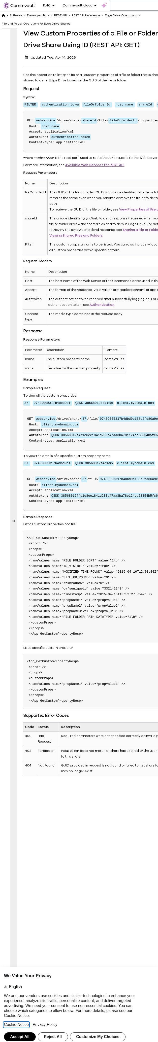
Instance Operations (26, 904)
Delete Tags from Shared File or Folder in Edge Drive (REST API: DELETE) (31, 506)
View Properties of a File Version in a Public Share (31, 810)
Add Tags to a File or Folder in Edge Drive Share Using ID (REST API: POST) (31, 279)
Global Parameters (26, 891)
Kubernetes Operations (26, 947)
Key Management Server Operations (28, 928)
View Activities (31, 834)
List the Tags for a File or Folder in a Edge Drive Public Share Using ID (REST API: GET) (30, 431)
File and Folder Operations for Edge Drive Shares (36, 24)
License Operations (26, 959)
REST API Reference (85, 15)
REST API (60, 15)
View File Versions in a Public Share (33, 780)
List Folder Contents (33, 544)
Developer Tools (38, 15)
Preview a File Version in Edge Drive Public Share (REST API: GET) (31, 691)
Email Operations (26, 846)
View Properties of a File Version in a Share (31, 753)
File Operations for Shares (29, 878)
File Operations (29, 868)
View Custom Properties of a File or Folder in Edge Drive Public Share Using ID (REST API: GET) (31, 141)
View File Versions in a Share (33, 730)
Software (16, 15)
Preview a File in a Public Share (32, 650)
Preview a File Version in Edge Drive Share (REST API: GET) (31, 613)
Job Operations (30, 913)
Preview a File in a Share (32, 578)
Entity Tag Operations (26, 859)
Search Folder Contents (32, 559)
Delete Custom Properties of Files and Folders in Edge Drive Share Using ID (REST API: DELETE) (31, 210)
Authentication (86, 418)
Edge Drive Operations (121, 15)
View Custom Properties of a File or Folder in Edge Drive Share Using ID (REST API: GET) (31, 74)
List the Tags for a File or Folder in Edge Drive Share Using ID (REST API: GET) (30, 351)
